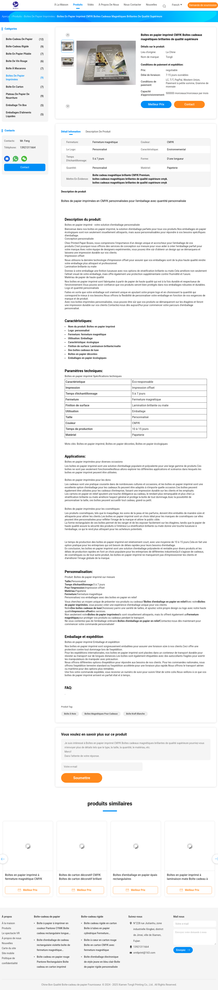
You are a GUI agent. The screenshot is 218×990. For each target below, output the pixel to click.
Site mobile (8, 953)
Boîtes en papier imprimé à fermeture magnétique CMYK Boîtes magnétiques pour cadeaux (26, 878)
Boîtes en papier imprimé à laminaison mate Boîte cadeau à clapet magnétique (187, 878)
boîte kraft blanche (135, 714)
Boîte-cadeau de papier (25, 39)
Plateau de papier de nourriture (25, 96)
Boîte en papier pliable (25, 54)
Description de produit (98, 131)
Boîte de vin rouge (25, 61)
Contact (24, 167)
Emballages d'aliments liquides (25, 114)
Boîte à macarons (25, 68)
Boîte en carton (25, 87)
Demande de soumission (203, 5)
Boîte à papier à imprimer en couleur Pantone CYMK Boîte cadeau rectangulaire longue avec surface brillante (53, 929)
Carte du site (9, 948)
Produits (6, 928)
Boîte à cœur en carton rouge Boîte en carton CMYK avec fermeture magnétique (100, 945)
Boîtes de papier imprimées (25, 77)
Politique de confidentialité (10, 961)
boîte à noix (70, 714)
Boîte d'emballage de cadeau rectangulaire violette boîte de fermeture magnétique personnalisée (53, 946)
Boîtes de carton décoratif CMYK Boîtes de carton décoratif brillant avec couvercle (80, 878)
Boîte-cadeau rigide (25, 46)
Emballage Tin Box (25, 105)
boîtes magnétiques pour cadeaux (101, 714)
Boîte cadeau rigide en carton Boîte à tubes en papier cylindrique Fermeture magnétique (100, 929)
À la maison (8, 923)
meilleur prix (156, 104)
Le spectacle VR (11, 933)
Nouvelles (7, 943)
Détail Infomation (71, 131)
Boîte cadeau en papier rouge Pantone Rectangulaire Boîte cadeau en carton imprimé (53, 961)
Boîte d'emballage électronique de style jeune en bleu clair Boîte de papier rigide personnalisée (102, 961)
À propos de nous (11, 938)
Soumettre (81, 778)
